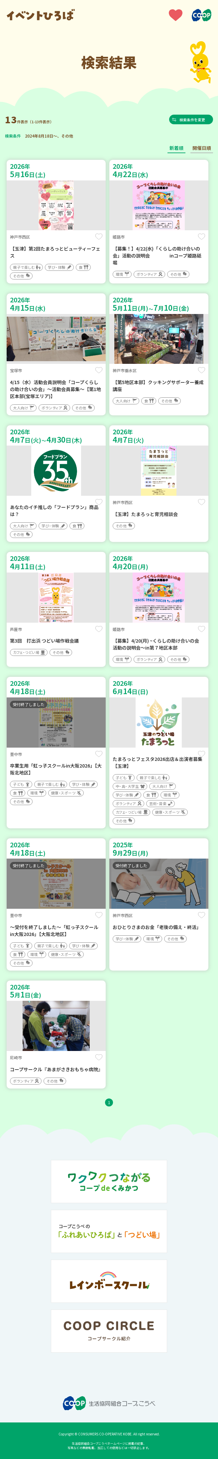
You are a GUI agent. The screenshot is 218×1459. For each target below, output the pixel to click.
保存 (98, 237)
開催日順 (201, 148)
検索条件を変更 (194, 119)
